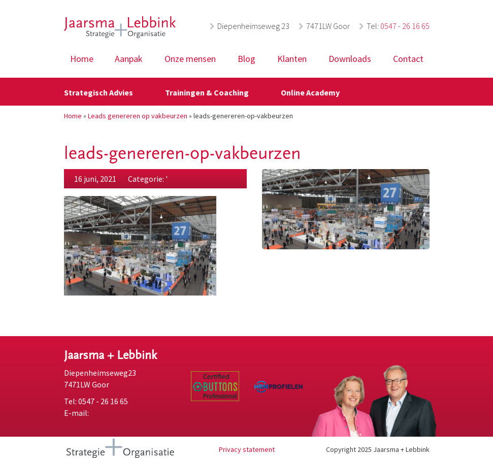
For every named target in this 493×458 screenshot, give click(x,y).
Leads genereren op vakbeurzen (137, 115)
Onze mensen (190, 58)
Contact (408, 58)
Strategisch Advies (98, 92)
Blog (246, 58)
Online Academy (310, 92)
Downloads (349, 58)
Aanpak (129, 58)
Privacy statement (247, 449)
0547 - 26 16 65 (405, 26)
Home (81, 58)
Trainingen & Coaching (207, 92)
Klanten (292, 58)
